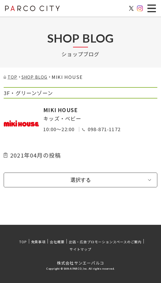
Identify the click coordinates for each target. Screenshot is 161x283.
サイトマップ (81, 249)
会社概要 (57, 241)
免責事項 (38, 241)
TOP (23, 241)
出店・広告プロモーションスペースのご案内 (105, 241)
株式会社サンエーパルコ (80, 263)
